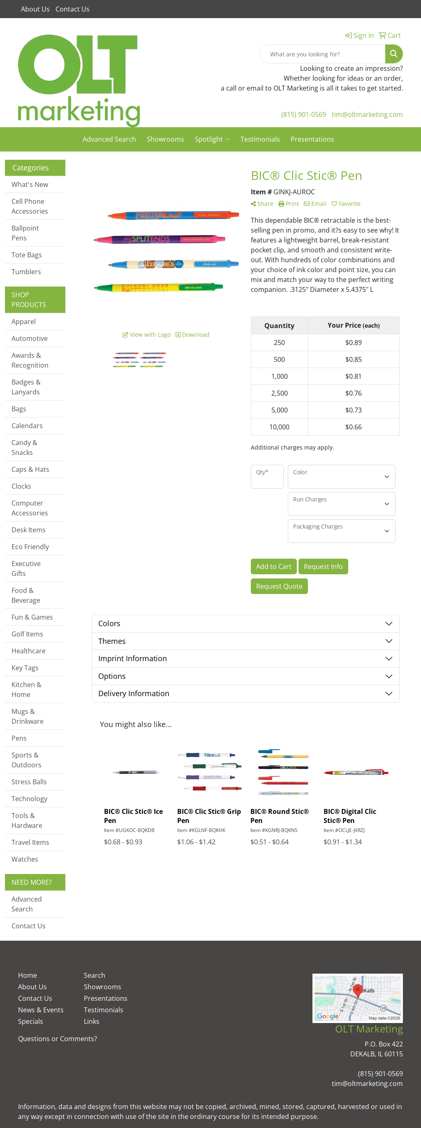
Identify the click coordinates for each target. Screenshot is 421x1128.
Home (27, 975)
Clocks (21, 486)
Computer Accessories (30, 508)
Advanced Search (109, 139)
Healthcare (29, 650)
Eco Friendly (30, 546)
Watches (25, 859)
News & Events (41, 1009)
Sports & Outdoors (27, 759)
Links (91, 1021)
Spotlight (212, 139)
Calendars (27, 425)
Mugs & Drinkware (28, 716)
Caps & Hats (30, 469)
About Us (35, 9)
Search (94, 975)
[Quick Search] (322, 53)
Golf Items (27, 634)
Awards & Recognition (30, 360)
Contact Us (73, 9)
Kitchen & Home (27, 689)
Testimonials (260, 139)
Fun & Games (32, 617)
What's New (30, 184)
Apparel (24, 321)
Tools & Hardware (27, 820)
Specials (30, 1021)
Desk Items (29, 529)
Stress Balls (29, 781)
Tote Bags (27, 254)
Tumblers (26, 271)
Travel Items (30, 842)
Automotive (30, 338)
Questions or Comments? (57, 1038)
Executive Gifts (26, 568)
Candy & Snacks (24, 447)
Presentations (312, 139)
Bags (19, 408)
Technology (29, 798)
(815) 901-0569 (303, 114)
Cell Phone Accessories (30, 206)
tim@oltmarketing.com (367, 114)
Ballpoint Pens (25, 233)
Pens (19, 738)
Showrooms (165, 139)
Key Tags (25, 667)
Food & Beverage (26, 595)
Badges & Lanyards (26, 387)
